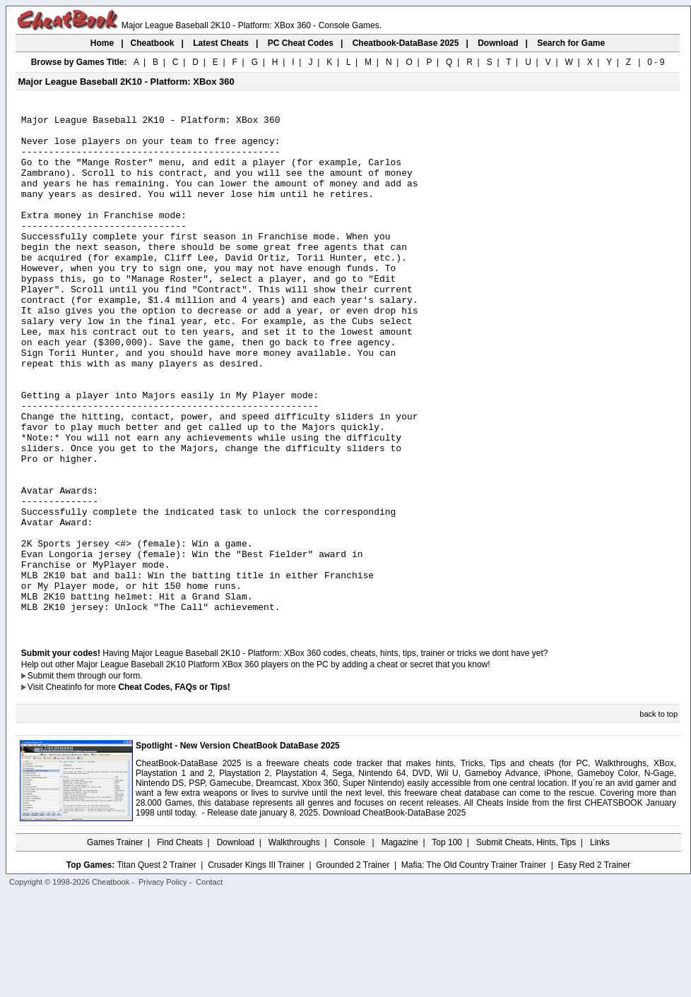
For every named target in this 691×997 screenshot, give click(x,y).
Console (350, 944)
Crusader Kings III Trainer (256, 967)
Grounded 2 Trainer (352, 967)
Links (600, 944)
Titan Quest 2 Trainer (156, 967)
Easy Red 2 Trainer (593, 967)
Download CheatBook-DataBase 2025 (394, 914)
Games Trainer (115, 944)
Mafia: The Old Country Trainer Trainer (473, 967)
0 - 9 (655, 62)
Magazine (400, 944)
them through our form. (100, 777)
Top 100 (447, 944)
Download (235, 944)
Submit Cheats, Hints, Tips (526, 944)
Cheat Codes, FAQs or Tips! (174, 789)
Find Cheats (180, 944)
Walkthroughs (294, 944)
